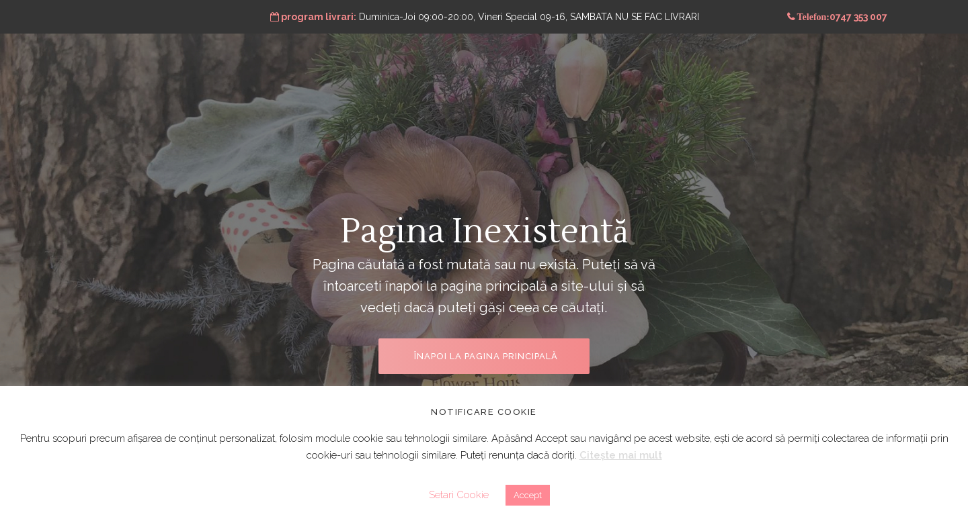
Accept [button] (528, 495)
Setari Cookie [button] (459, 495)
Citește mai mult (620, 455)
